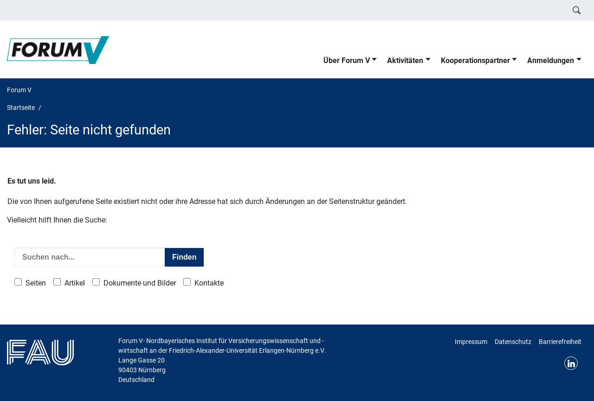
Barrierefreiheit (560, 341)
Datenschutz (513, 341)
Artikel (75, 283)
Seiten (36, 283)
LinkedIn (571, 363)
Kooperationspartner (475, 60)
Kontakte (209, 283)
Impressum (471, 341)
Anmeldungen (550, 60)
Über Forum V (346, 60)
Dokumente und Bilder (139, 283)
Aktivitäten (405, 60)
